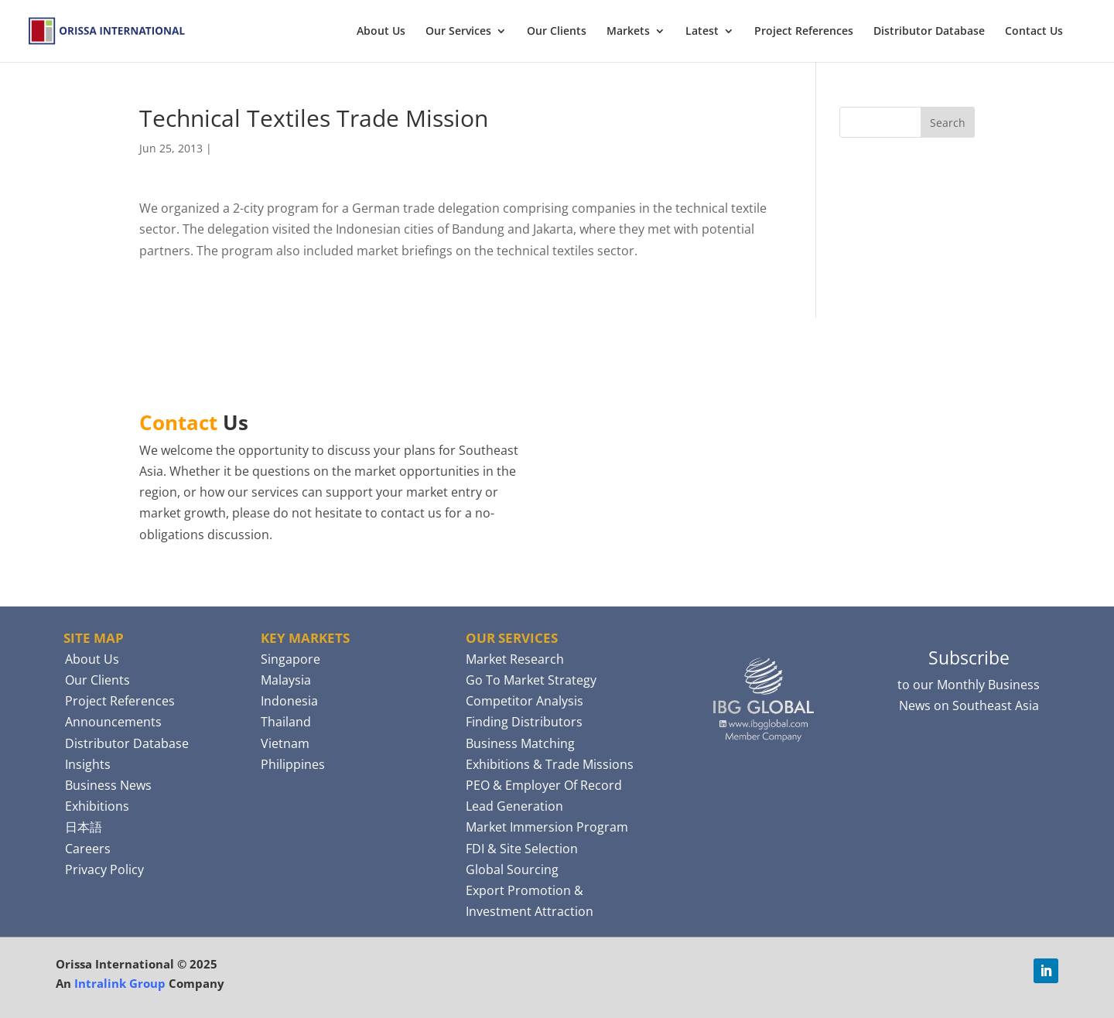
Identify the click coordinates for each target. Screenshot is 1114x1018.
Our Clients (556, 32)
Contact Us (1034, 32)
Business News (108, 785)
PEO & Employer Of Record (544, 785)
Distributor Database (929, 32)
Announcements (113, 721)
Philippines (293, 764)
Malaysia (286, 679)
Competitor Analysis (524, 700)
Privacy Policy (104, 869)
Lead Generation (514, 806)
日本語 (83, 826)
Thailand (286, 721)
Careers (88, 848)
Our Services (458, 32)
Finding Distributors (524, 721)
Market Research (515, 659)
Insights (88, 764)
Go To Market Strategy (531, 679)
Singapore (290, 659)
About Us (381, 32)
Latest (702, 32)
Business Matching (520, 743)
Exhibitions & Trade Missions (550, 764)
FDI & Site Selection (522, 848)
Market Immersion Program (547, 826)
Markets (628, 32)
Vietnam (285, 743)
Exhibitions (97, 806)
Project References (803, 32)
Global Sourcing (512, 869)
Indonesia (289, 700)
